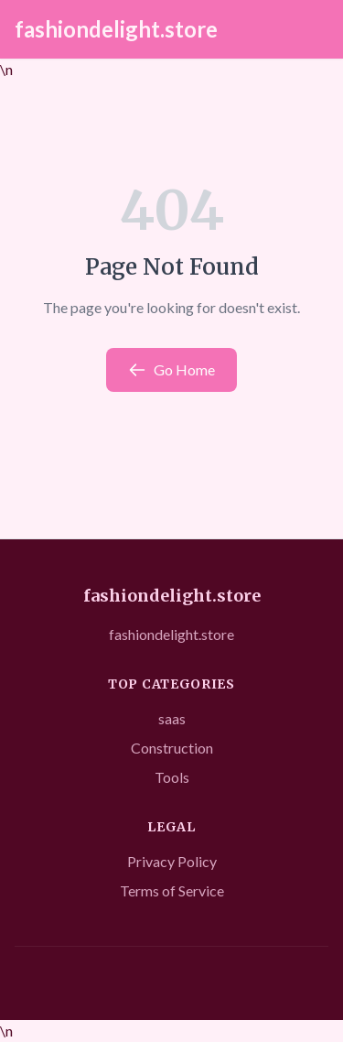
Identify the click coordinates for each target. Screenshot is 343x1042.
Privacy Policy (172, 861)
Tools (172, 777)
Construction (172, 747)
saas (172, 718)
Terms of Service (172, 890)
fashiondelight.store (116, 29)
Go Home (171, 370)
